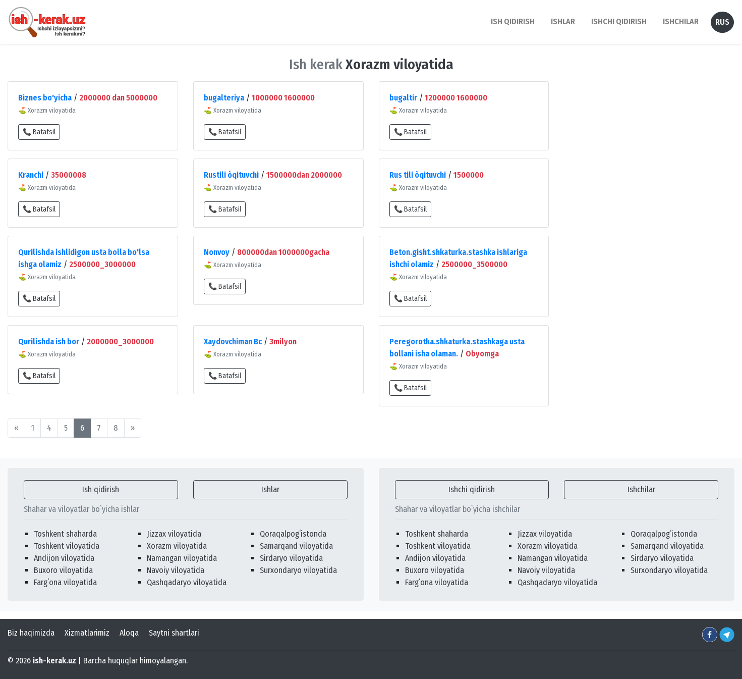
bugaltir (403, 97)
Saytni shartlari (174, 633)
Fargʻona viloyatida (65, 582)
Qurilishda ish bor (48, 341)
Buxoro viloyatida (63, 570)
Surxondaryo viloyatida (298, 570)
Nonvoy (217, 252)
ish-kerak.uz (54, 660)
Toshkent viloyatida (66, 546)
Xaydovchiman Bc (233, 341)
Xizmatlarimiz (87, 633)
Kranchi (30, 175)
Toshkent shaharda (65, 534)
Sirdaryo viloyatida (291, 558)
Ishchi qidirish (619, 21)
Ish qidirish (100, 489)
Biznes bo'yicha (45, 97)
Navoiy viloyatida (175, 570)
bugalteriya (224, 97)
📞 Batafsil (39, 132)
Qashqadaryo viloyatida (186, 582)
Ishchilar (641, 489)
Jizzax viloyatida (174, 534)
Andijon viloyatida (64, 558)
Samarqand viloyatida (296, 546)
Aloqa (129, 633)
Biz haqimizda (31, 633)
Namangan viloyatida (182, 558)
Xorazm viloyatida (177, 546)
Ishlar (270, 489)
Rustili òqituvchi (231, 175)
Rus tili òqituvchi (417, 175)
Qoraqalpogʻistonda (293, 534)
